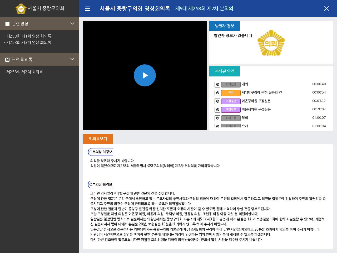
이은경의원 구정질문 (256, 101)
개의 (245, 84)
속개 (245, 126)
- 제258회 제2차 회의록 (23, 72)
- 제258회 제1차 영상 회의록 (27, 36)
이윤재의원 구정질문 (256, 109)
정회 (245, 118)
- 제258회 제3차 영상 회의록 (27, 42)
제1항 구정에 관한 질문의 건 (262, 92)
